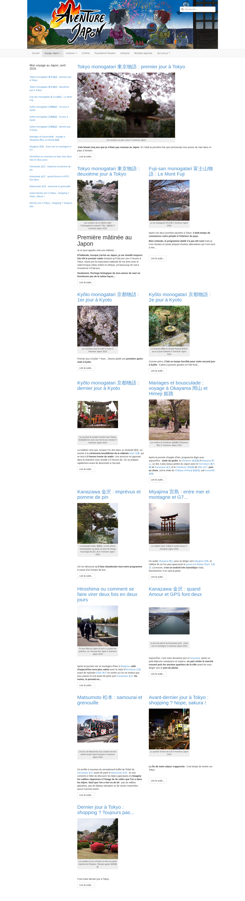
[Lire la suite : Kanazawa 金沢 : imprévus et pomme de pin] (86, 576)
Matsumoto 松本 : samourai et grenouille (50, 186)
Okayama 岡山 (166, 561)
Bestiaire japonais (143, 53)
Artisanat (124, 53)
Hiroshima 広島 (133, 669)
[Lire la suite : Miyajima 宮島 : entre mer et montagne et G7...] (158, 577)
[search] (197, 9)
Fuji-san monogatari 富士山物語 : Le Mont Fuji (181, 171)
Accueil (35, 53)
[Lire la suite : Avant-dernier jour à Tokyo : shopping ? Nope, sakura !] (158, 780)
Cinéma (86, 53)
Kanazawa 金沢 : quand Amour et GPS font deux (175, 591)
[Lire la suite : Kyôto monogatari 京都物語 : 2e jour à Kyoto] (158, 371)
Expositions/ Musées (105, 53)
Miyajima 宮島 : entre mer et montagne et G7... (179, 494)
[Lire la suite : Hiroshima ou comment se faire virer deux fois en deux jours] (86, 685)
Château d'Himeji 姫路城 (187, 470)
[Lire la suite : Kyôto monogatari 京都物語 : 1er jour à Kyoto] (86, 368)
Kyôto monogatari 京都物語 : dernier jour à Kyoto (108, 385)
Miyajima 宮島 (201, 561)
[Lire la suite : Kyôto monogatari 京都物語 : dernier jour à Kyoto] (86, 469)
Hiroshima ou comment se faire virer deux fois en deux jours (107, 594)
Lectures (71, 53)
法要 (134, 453)
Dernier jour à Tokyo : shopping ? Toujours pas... (105, 809)
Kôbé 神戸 (101, 672)
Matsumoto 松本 (119, 772)
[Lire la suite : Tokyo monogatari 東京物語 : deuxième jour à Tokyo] (86, 282)
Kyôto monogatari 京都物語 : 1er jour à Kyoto (108, 297)
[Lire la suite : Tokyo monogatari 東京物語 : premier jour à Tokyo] (86, 156)
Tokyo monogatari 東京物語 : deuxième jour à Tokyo (108, 171)
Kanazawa (194, 658)
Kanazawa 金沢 (163, 467)
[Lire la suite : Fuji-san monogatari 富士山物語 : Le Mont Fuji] (158, 258)
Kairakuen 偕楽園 (185, 467)
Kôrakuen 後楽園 (190, 460)
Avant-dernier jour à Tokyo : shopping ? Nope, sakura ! (178, 700)
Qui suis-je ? (163, 53)
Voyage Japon (52, 53)
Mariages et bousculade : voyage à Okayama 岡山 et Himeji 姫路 (178, 388)
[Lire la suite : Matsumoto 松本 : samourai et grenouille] (86, 795)
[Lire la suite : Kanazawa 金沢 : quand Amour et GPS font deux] (158, 674)
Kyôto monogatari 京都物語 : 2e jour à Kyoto (180, 297)
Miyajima (124, 666)
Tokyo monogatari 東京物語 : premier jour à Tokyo (131, 66)
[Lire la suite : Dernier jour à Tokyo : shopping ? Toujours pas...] (86, 885)
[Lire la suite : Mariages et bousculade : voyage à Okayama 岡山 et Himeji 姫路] (158, 479)
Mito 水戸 (202, 467)
